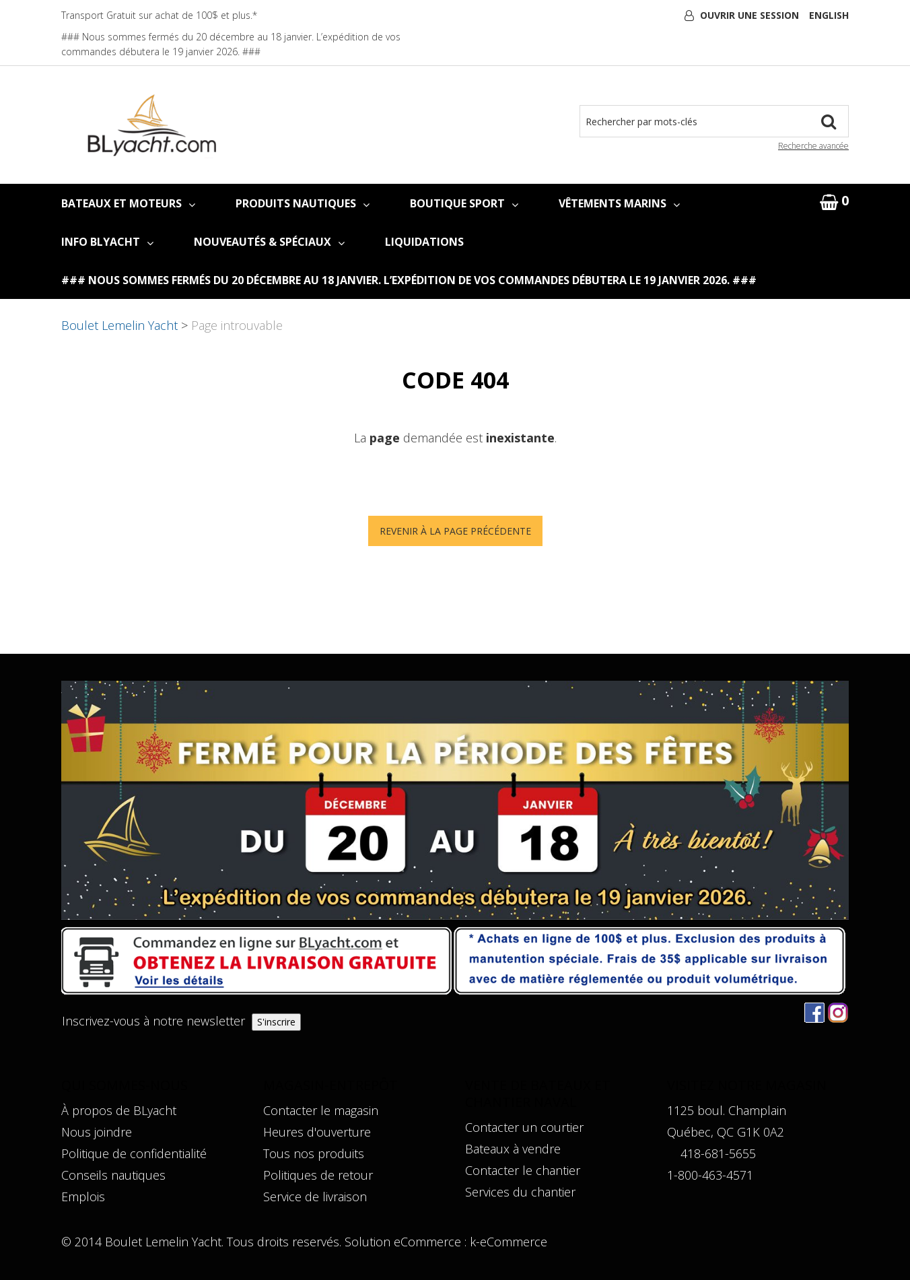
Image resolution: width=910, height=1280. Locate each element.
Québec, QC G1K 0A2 (725, 1132)
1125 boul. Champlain (726, 1110)
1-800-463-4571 (710, 1175)
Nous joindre (96, 1132)
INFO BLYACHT (107, 241)
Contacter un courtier (524, 1127)
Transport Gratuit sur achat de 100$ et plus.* (159, 15)
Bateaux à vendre (513, 1149)
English (829, 15)
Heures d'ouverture (317, 1132)
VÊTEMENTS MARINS (619, 203)
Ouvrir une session (749, 15)
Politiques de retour (318, 1175)
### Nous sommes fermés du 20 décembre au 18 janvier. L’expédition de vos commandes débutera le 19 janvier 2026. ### (409, 280)
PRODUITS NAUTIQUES (303, 203)
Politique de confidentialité (134, 1153)
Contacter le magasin (320, 1110)
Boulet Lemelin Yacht (119, 325)
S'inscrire (276, 1021)
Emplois (83, 1196)
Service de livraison (315, 1196)
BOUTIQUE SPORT (464, 203)
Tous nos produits (313, 1153)
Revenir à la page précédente (455, 531)
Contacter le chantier (522, 1170)
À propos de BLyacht (118, 1110)
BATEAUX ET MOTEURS (128, 203)
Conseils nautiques (113, 1175)
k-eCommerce (508, 1242)
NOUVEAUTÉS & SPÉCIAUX (269, 241)
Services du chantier (520, 1192)
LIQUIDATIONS (424, 241)
